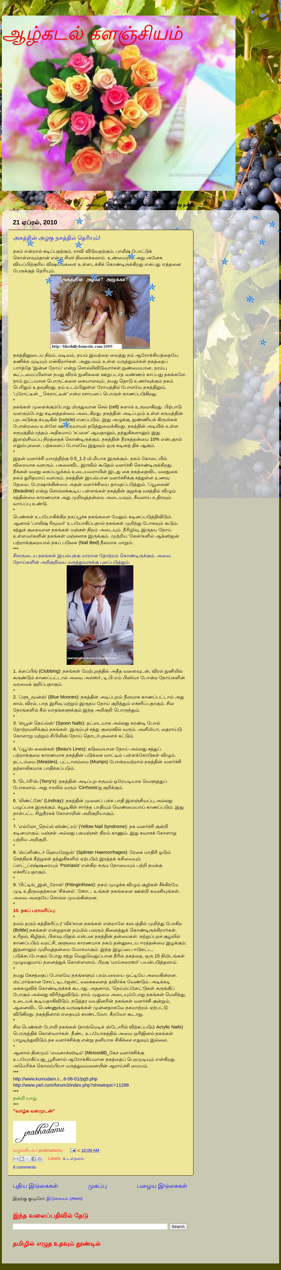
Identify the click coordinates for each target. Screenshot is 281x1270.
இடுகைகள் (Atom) (64, 1198)
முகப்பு (97, 1186)
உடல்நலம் (73, 1158)
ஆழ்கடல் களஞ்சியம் (92, 33)
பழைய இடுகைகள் (162, 1186)
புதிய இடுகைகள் (35, 1186)
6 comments (24, 1167)
